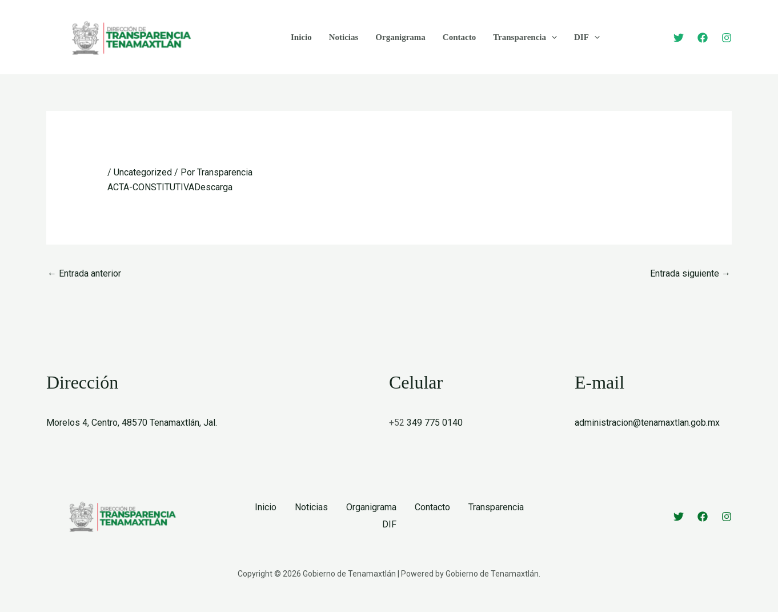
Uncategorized (143, 172)
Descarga (213, 187)
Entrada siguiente (690, 273)
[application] (551, 37)
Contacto (459, 37)
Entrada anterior (84, 273)
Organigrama (400, 37)
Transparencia (525, 37)
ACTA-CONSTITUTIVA (150, 187)
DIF (587, 37)
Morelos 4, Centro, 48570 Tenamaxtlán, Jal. (131, 422)
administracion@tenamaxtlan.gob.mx (647, 422)
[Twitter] (678, 38)
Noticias (344, 37)
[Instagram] (726, 38)
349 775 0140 (435, 422)
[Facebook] (702, 38)
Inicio (301, 37)
